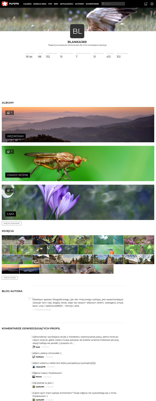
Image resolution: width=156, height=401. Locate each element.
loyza (38, 302)
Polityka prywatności (26, 395)
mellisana (40, 312)
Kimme (39, 332)
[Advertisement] (78, 79)
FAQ (34, 391)
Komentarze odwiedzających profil (31, 283)
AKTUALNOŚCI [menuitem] (66, 4)
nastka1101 (40, 342)
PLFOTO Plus (23, 391)
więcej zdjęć (10, 233)
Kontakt (55, 391)
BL (77, 31)
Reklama (44, 391)
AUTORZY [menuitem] (79, 4)
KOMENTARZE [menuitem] (92, 4)
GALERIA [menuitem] (27, 4)
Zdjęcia (8, 153)
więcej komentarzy (13, 375)
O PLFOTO (8, 391)
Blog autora (12, 246)
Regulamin (8, 395)
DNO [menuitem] (56, 4)
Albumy (8, 102)
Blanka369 (77, 42)
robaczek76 (40, 322)
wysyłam (117, 365)
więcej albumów (12, 146)
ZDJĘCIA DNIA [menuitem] (39, 4)
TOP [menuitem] (50, 4)
